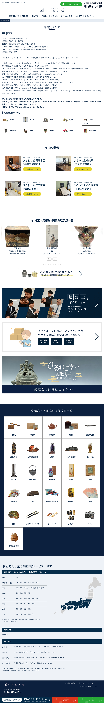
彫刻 (68, 119)
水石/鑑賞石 (71, 457)
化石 (13, 524)
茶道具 (9, 119)
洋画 (48, 119)
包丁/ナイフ (52, 524)
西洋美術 (89, 130)
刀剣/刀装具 (90, 435)
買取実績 (35, 16)
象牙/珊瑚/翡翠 (33, 457)
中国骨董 (52, 479)
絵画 (90, 479)
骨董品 (13, 435)
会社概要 (78, 16)
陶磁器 (48, 130)
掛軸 (71, 479)
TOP (2, 20)
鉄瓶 (28, 130)
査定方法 (54, 16)
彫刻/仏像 (90, 457)
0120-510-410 (13, 692)
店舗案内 (45, 16)
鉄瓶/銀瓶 (32, 479)
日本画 (28, 119)
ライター (71, 524)
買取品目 (25, 16)
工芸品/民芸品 (14, 546)
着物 (68, 130)
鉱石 (52, 457)
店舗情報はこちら (32, 169)
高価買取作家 (14, 16)
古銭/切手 (71, 502)
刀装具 (91, 120)
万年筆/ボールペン (33, 524)
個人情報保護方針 (70, 683)
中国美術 (9, 130)
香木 (33, 502)
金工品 (13, 479)
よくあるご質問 (66, 16)
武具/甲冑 (13, 457)
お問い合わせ (90, 16)
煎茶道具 (52, 435)
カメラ (90, 524)
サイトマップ (92, 683)
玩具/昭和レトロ (52, 502)
